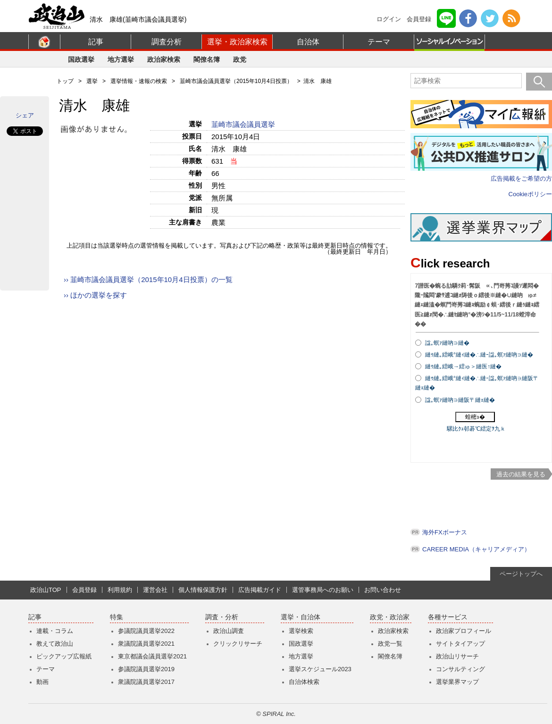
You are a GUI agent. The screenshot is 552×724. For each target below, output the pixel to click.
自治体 (308, 42)
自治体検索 (304, 682)
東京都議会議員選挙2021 (152, 656)
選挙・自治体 (300, 617)
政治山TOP (45, 589)
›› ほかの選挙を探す (95, 295)
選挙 (92, 81)
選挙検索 (301, 631)
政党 (239, 59)
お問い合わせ (382, 589)
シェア (25, 115)
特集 (116, 617)
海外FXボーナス (444, 532)
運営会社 (155, 589)
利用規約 (120, 589)
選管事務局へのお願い (322, 589)
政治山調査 (228, 631)
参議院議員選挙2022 (146, 631)
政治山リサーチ (457, 656)
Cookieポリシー (530, 194)
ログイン (388, 19)
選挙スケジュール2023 (320, 669)
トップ (65, 81)
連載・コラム (54, 631)
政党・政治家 (390, 617)
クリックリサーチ (237, 644)
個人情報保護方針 (202, 589)
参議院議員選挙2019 (146, 669)
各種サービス (448, 617)
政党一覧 (390, 644)
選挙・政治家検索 (237, 42)
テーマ (379, 42)
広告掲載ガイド (259, 589)
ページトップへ (521, 573)
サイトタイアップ (460, 644)
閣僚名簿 (206, 59)
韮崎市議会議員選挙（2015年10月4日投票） (236, 81)
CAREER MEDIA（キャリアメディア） (476, 549)
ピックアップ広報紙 (64, 656)
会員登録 (419, 19)
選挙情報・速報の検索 (138, 81)
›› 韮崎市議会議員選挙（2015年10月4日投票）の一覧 (148, 279)
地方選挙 (121, 59)
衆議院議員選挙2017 (146, 682)
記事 (95, 42)
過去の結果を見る (520, 474)
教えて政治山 (54, 644)
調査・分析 (221, 617)
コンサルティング (460, 669)
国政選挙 (81, 59)
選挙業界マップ (457, 682)
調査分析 (166, 42)
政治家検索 (163, 59)
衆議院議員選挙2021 (146, 644)
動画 (42, 682)
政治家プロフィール (463, 631)
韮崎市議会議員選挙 (244, 124)
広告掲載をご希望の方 (521, 178)
